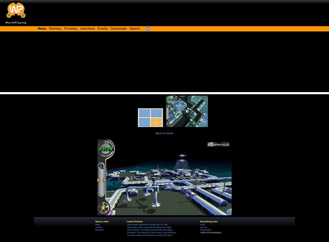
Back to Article (164, 133)
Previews (71, 28)
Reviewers (99, 230)
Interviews (87, 28)
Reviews (55, 28)
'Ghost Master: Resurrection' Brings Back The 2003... (148, 225)
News (97, 225)
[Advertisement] (164, 62)
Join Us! (203, 227)
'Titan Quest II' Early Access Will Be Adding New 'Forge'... (149, 227)
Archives (98, 227)
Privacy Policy (205, 230)
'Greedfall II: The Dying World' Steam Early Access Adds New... (152, 233)
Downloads (119, 28)
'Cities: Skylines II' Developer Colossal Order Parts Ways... (150, 230)
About (202, 225)
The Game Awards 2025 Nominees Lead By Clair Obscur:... (150, 235)
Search (134, 28)
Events (103, 28)
